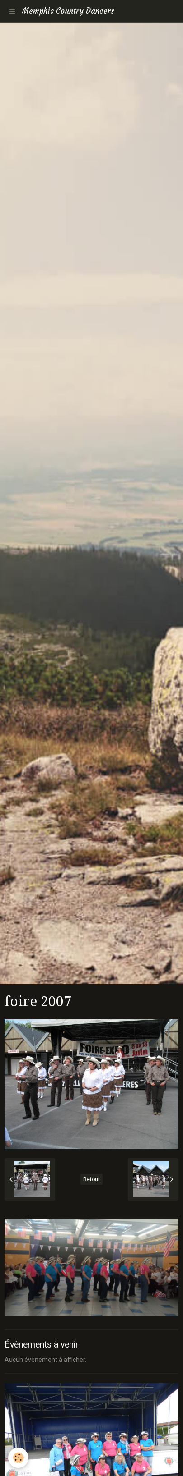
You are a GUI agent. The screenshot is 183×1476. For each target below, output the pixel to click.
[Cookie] (18, 1458)
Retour (91, 1179)
